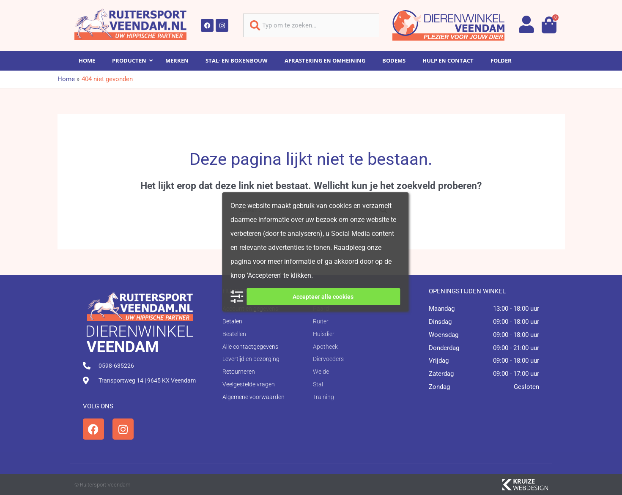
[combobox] (311, 25)
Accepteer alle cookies (323, 296)
